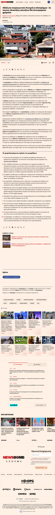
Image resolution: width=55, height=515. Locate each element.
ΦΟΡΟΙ (5, 303)
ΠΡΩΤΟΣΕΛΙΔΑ (38, 2)
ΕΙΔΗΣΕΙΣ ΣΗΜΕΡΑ (23, 303)
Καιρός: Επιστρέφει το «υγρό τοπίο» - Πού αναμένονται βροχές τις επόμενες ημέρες (47, 322)
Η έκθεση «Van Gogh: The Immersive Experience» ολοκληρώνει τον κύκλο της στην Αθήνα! (26, 399)
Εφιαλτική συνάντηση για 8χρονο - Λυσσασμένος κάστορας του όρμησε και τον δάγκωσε (27, 379)
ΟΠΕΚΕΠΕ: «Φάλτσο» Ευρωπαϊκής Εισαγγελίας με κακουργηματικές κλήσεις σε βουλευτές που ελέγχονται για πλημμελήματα (34, 324)
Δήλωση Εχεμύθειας (18, 474)
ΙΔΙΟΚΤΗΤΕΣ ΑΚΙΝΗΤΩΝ (28, 299)
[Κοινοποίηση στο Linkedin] (18, 69)
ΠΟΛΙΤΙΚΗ (31, 2)
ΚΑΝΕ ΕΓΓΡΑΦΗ (41, 468)
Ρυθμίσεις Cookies (38, 474)
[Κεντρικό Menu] (53, 2)
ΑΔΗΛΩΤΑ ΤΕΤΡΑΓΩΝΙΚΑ (8, 299)
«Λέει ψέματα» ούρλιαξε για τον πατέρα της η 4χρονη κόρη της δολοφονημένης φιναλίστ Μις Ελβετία (34, 348)
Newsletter (12, 292)
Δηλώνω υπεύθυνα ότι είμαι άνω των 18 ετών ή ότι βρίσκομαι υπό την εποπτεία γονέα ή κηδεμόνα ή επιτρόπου (41, 463)
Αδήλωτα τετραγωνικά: (9, 15)
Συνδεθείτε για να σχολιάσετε (11, 277)
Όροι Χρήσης (9, 474)
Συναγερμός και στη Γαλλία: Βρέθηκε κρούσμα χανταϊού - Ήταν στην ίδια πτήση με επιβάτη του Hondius (48, 348)
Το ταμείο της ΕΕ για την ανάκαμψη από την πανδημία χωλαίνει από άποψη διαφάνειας (26, 392)
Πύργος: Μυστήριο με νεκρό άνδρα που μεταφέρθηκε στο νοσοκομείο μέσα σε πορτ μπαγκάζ (27, 385)
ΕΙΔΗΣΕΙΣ (32, 303)
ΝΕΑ (38, 303)
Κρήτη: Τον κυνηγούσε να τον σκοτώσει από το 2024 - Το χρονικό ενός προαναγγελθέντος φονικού (7, 431)
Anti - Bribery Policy (48, 474)
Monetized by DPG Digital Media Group (32, 498)
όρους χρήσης (33, 459)
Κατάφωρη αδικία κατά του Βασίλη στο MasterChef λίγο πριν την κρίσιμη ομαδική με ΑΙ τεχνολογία (23, 431)
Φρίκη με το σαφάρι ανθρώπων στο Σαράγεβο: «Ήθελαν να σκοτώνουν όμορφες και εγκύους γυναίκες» (6, 348)
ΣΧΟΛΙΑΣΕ (44, 62)
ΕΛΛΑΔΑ (26, 2)
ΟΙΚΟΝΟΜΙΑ (3, 62)
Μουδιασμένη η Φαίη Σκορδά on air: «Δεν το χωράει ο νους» (38, 430)
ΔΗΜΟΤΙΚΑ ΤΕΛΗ (13, 303)
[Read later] (53, 62)
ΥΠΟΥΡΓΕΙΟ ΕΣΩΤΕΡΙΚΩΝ (41, 299)
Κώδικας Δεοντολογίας (28, 474)
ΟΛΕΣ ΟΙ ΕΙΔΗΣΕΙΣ (19, 2)
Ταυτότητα (3, 474)
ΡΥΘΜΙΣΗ (19, 299)
